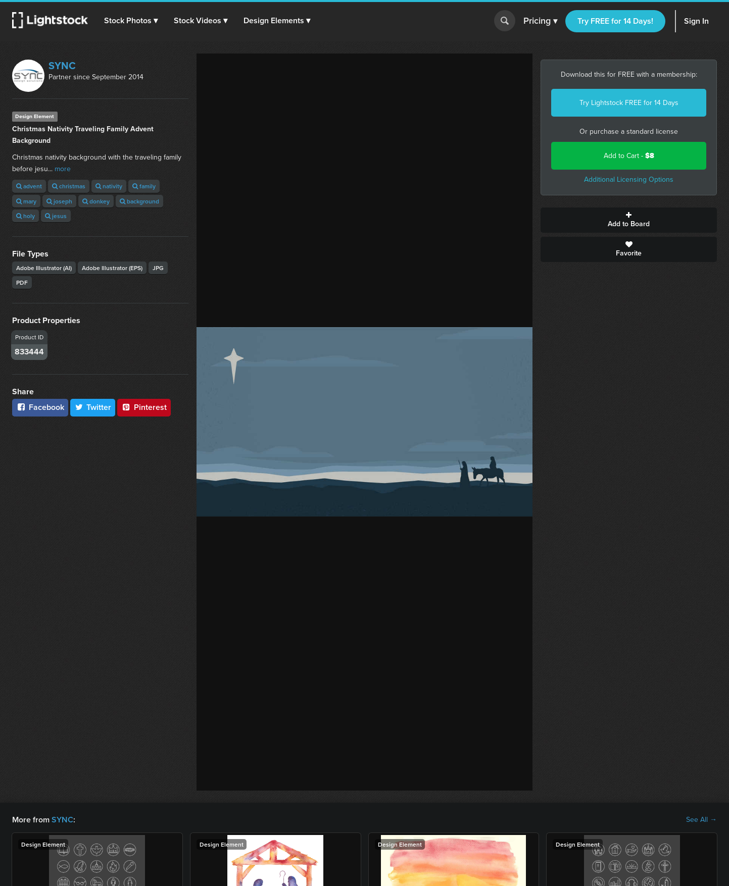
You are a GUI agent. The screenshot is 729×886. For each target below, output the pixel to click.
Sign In (696, 21)
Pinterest (144, 407)
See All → (701, 820)
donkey (96, 201)
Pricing (540, 21)
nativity (108, 186)
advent (29, 186)
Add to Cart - (629, 155)
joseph (59, 201)
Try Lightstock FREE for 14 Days (628, 102)
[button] (131, 20)
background (139, 201)
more (63, 169)
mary (26, 201)
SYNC (62, 65)
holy (25, 216)
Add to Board (629, 220)
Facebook (40, 407)
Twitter (93, 407)
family (144, 186)
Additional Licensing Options (628, 179)
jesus (56, 216)
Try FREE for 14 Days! (615, 21)
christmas (68, 186)
